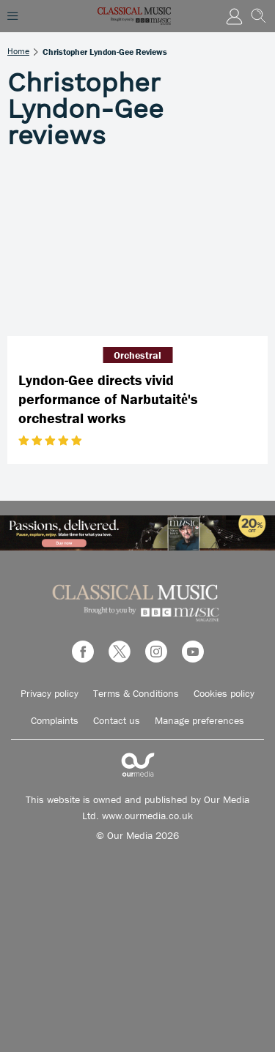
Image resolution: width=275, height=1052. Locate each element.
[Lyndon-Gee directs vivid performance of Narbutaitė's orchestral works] (137, 250)
